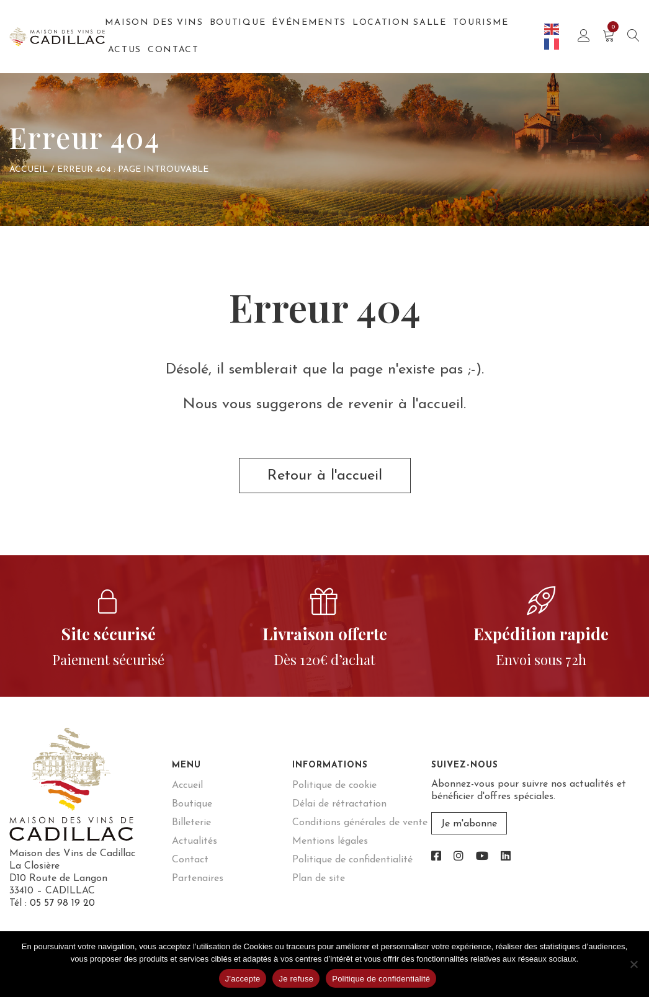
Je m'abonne (469, 824)
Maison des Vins (154, 22)
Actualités (194, 841)
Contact (173, 50)
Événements (309, 22)
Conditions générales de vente (359, 823)
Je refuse (296, 978)
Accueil (28, 169)
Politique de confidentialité (352, 860)
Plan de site (318, 878)
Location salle (399, 22)
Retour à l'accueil (324, 475)
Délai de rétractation (339, 804)
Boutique (238, 22)
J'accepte (243, 978)
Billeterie (191, 823)
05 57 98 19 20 (62, 903)
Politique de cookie (334, 785)
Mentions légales (330, 841)
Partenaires (197, 878)
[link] (436, 857)
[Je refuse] (633, 964)
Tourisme (481, 22)
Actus (124, 50)
